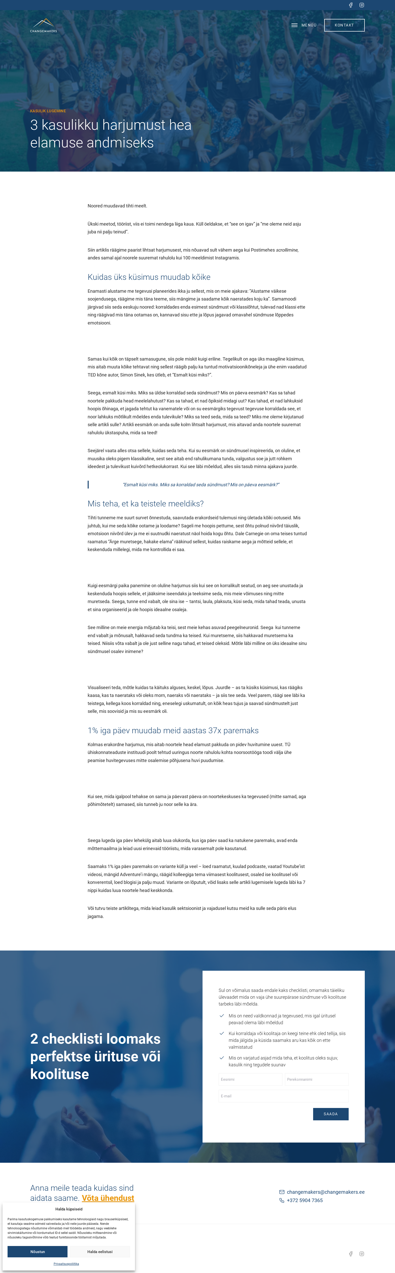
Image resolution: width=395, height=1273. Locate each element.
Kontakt (344, 25)
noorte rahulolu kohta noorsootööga (226, 752)
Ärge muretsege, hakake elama (140, 541)
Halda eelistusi (100, 1252)
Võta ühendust (108, 1198)
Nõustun (37, 1252)
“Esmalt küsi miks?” (191, 374)
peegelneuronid (242, 627)
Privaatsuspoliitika (66, 1264)
